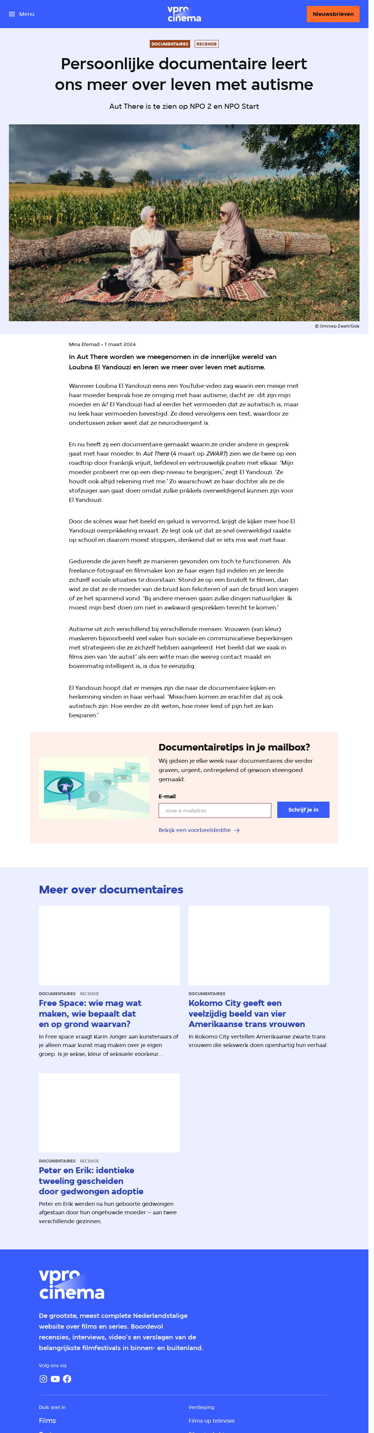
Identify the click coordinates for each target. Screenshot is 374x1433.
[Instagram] (43, 1379)
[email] (215, 810)
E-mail (167, 796)
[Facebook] (67, 1379)
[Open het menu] (21, 14)
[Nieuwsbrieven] (333, 14)
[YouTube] (55, 1379)
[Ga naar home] (184, 14)
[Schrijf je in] (303, 810)
